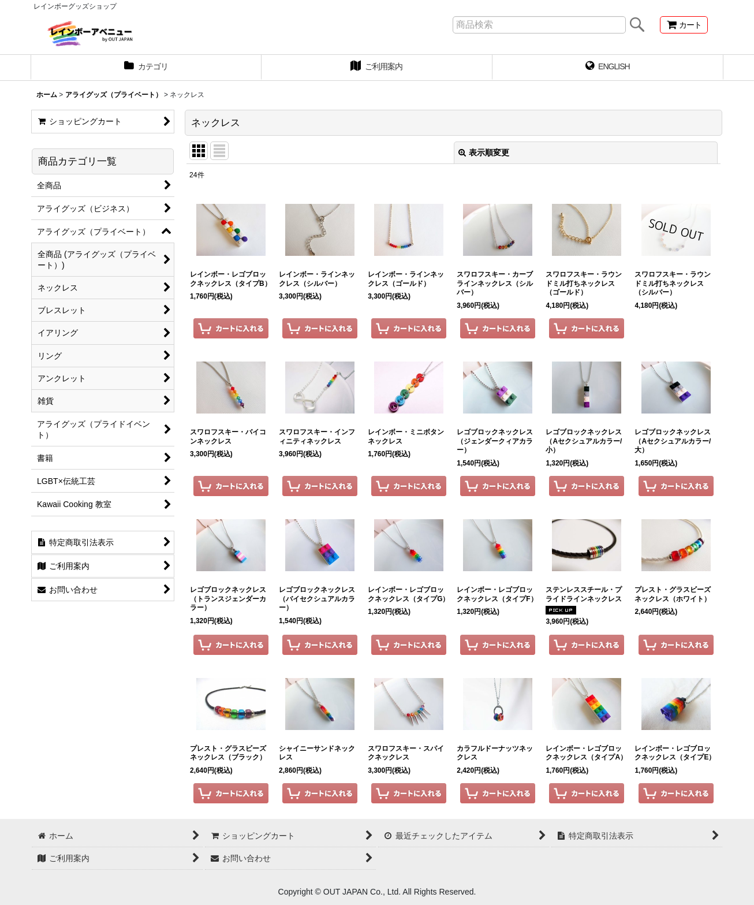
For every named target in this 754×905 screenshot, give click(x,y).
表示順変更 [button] (483, 152)
